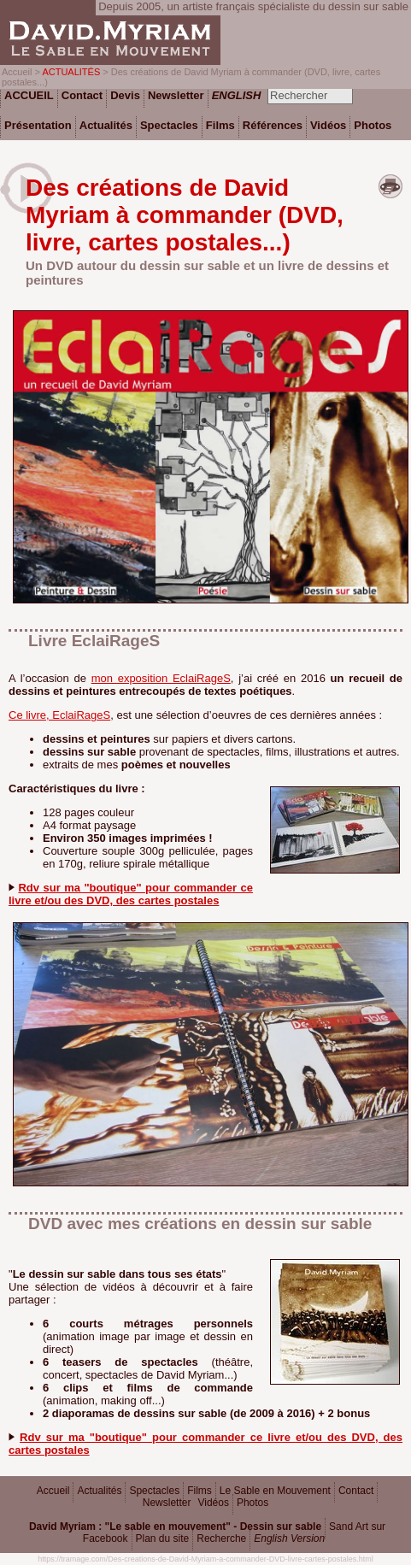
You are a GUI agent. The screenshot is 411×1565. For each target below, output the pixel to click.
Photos (252, 1503)
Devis (125, 95)
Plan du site (163, 1538)
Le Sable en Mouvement (275, 1491)
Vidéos (212, 1503)
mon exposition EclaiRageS (161, 678)
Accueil (53, 1491)
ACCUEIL (29, 95)
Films (199, 1491)
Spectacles (154, 1491)
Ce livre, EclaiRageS (59, 715)
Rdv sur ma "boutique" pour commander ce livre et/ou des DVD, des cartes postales (131, 894)
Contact (355, 1491)
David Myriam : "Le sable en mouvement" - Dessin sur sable (175, 1527)
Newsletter (167, 1503)
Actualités (99, 1491)
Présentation (38, 125)
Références (272, 125)
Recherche (221, 1538)
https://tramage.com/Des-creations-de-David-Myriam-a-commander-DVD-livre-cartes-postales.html (205, 1559)
